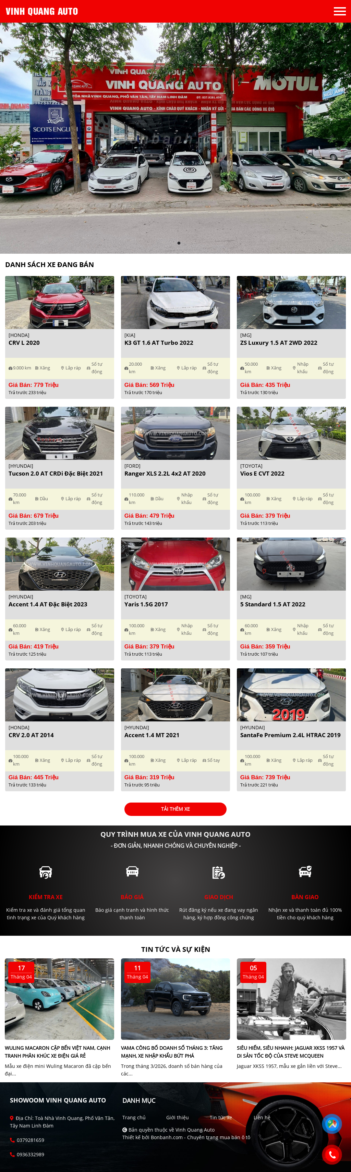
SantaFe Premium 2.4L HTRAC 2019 (290, 735)
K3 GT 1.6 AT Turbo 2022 (158, 342)
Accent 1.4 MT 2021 (152, 735)
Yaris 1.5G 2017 (146, 604)
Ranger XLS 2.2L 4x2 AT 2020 (165, 473)
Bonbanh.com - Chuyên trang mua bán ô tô (200, 1137)
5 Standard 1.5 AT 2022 (272, 604)
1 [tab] (172, 243)
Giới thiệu (177, 1117)
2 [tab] (179, 243)
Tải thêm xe (175, 809)
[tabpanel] (175, 138)
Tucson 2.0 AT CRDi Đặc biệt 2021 (56, 473)
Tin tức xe (221, 1117)
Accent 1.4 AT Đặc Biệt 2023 (48, 604)
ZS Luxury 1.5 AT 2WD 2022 (278, 342)
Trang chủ (134, 1117)
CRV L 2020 (24, 342)
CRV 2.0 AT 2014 (31, 735)
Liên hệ (262, 1117)
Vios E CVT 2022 (262, 473)
